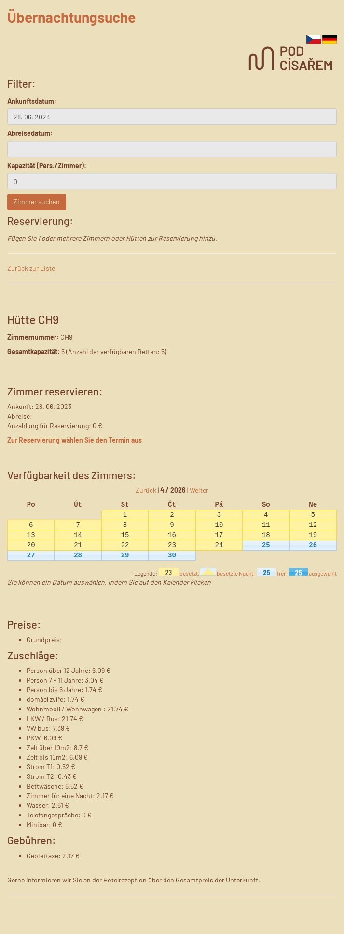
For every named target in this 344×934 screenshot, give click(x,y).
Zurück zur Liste (31, 268)
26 (313, 545)
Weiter (199, 490)
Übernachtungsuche (71, 17)
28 (78, 555)
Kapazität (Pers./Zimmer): (46, 165)
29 (125, 555)
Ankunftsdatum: (31, 101)
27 (31, 555)
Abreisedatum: (30, 133)
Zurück (146, 490)
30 (172, 555)
